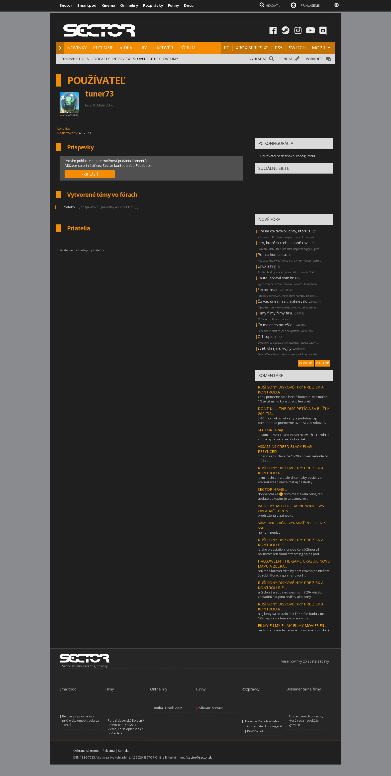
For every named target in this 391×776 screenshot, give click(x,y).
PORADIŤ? (314, 58)
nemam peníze (269, 532)
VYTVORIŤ (306, 363)
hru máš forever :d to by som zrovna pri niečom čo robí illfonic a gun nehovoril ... (293, 573)
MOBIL (319, 48)
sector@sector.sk (199, 757)
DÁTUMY (170, 58)
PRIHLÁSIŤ (89, 174)
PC (226, 48)
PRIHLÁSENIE (310, 5)
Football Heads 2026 (167, 708)
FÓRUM (187, 48)
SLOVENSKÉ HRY (147, 58)
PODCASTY (100, 58)
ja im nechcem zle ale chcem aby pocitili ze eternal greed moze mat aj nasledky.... (290, 479)
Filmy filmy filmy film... (276, 312)
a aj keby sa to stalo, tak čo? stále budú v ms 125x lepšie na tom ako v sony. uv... (291, 615)
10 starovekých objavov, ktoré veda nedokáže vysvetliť (306, 720)
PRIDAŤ (286, 58)
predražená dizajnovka (275, 515)
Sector (66, 5)
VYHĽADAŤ (258, 58)
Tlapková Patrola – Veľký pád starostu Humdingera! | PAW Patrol (263, 726)
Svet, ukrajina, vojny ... (276, 348)
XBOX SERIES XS (252, 48)
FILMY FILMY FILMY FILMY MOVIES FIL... (292, 625)
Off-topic (265, 336)
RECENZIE (103, 48)
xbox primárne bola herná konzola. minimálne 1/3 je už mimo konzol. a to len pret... (293, 398)
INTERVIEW (121, 58)
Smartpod (87, 5)
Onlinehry (129, 5)
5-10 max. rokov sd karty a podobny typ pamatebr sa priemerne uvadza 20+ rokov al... (292, 420)
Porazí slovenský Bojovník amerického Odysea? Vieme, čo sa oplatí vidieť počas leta (126, 726)
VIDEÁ (126, 48)
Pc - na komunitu (272, 254)
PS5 (279, 48)
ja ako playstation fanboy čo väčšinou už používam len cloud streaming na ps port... (289, 551)
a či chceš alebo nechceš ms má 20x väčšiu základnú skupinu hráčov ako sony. (290, 594)
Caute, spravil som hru (277, 277)
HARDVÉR (163, 48)
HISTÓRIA (81, 58)
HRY (142, 48)
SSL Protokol (66, 207)
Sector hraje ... (270, 289)
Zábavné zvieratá (210, 708)
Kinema (108, 5)
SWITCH (297, 48)
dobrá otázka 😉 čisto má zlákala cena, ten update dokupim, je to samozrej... (290, 496)
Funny (173, 5)
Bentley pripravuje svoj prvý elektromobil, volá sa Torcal (80, 720)
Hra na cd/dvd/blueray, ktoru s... (285, 230)
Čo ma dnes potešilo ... (277, 324)
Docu (189, 5)
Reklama (109, 751)
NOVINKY (77, 48)
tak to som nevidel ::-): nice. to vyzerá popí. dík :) (293, 630)
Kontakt (123, 751)
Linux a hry (267, 266)
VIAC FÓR (322, 363)
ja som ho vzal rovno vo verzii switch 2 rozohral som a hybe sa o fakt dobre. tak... (293, 436)
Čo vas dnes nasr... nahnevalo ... (284, 301)
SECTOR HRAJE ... (273, 429)
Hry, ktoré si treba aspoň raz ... (284, 242)
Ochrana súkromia (86, 751)
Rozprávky (153, 5)
